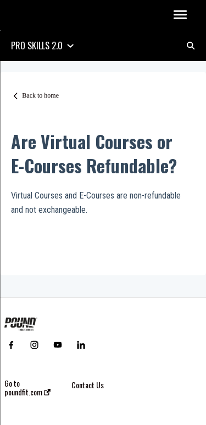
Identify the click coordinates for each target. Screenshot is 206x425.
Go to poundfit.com (27, 387)
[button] (180, 15)
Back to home (40, 95)
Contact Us (87, 385)
